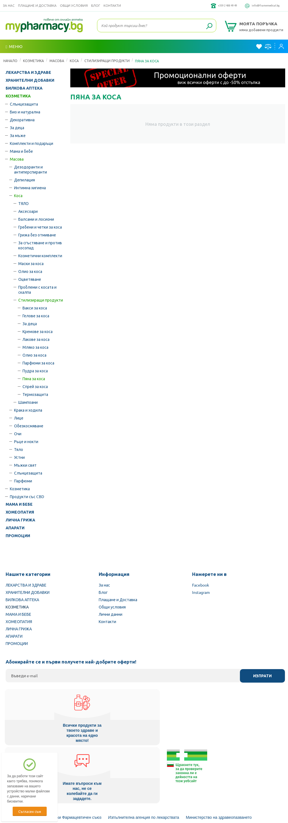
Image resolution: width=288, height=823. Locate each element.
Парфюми (23, 480)
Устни (19, 457)
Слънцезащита (24, 103)
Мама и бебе (21, 151)
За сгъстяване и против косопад (40, 245)
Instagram (201, 592)
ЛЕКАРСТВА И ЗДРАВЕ (28, 72)
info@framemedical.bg (260, 5)
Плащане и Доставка (37, 5)
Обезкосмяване (28, 425)
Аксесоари (28, 211)
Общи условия (74, 5)
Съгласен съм (29, 811)
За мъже (18, 135)
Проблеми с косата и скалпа (37, 289)
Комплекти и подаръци (31, 143)
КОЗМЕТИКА (33, 60)
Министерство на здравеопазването (219, 757)
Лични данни (110, 614)
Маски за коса (31, 263)
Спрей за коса (35, 386)
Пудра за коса (35, 370)
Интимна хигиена (30, 187)
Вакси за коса (34, 307)
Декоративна (22, 119)
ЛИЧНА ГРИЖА (20, 520)
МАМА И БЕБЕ (19, 504)
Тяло (18, 449)
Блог (95, 5)
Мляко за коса (35, 347)
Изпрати (262, 676)
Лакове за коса (36, 339)
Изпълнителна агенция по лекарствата (143, 757)
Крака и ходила (28, 409)
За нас (9, 5)
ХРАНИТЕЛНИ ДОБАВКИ (30, 80)
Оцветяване (29, 279)
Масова (57, 60)
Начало (10, 60)
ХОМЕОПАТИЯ (20, 512)
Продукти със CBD (27, 496)
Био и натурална (25, 111)
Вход (281, 46)
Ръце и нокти (26, 441)
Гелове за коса (35, 315)
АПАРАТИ (15, 528)
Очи (17, 433)
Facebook (200, 584)
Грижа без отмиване (37, 234)
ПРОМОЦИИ (18, 536)
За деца (17, 127)
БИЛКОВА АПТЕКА (24, 88)
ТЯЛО (23, 203)
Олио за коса (30, 271)
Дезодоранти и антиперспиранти (30, 169)
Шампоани (28, 402)
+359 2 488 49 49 (210, 5)
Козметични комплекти (40, 255)
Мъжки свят (25, 465)
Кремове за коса (37, 331)
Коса (74, 60)
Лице (18, 417)
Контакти (112, 5)
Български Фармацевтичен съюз (71, 757)
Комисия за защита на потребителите (146, 772)
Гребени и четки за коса (40, 226)
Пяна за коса (33, 378)
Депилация (24, 179)
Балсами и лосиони (36, 219)
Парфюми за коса (38, 362)
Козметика (20, 488)
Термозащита (35, 394)
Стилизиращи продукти (107, 60)
